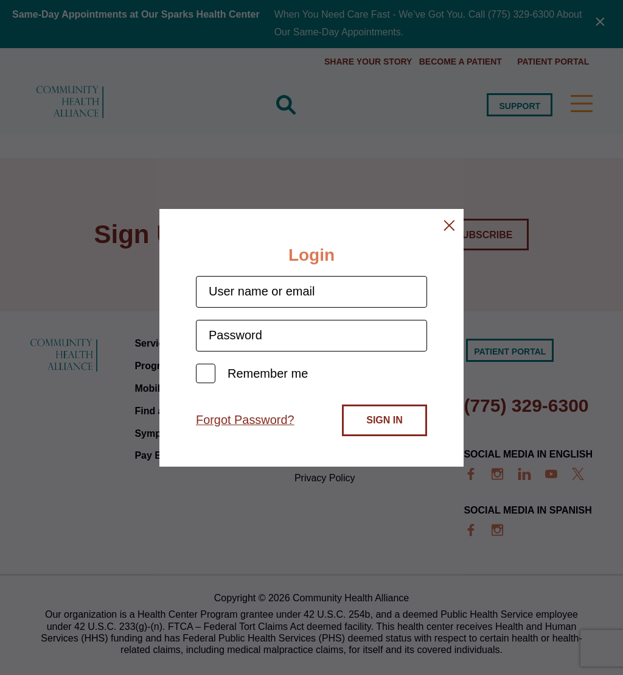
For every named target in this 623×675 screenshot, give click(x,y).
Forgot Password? (245, 420)
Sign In (384, 420)
